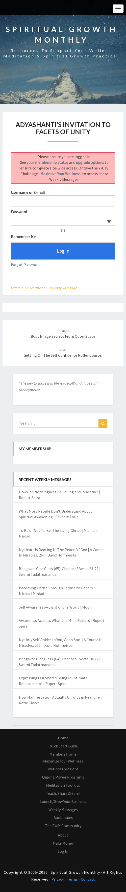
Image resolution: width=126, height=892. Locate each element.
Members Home (63, 754)
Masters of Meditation (29, 287)
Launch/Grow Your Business (63, 801)
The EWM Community (63, 825)
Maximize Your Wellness (63, 761)
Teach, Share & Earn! (63, 793)
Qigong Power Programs (63, 777)
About (63, 835)
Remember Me (63, 234)
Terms (72, 879)
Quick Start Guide (63, 745)
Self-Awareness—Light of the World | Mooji (55, 607)
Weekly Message (63, 287)
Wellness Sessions (63, 768)
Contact (88, 879)
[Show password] (108, 220)
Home (63, 737)
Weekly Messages (63, 809)
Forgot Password (25, 264)
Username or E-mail (28, 192)
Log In (63, 851)
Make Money (63, 843)
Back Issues (63, 817)
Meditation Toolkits (63, 785)
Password (19, 211)
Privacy (57, 879)
